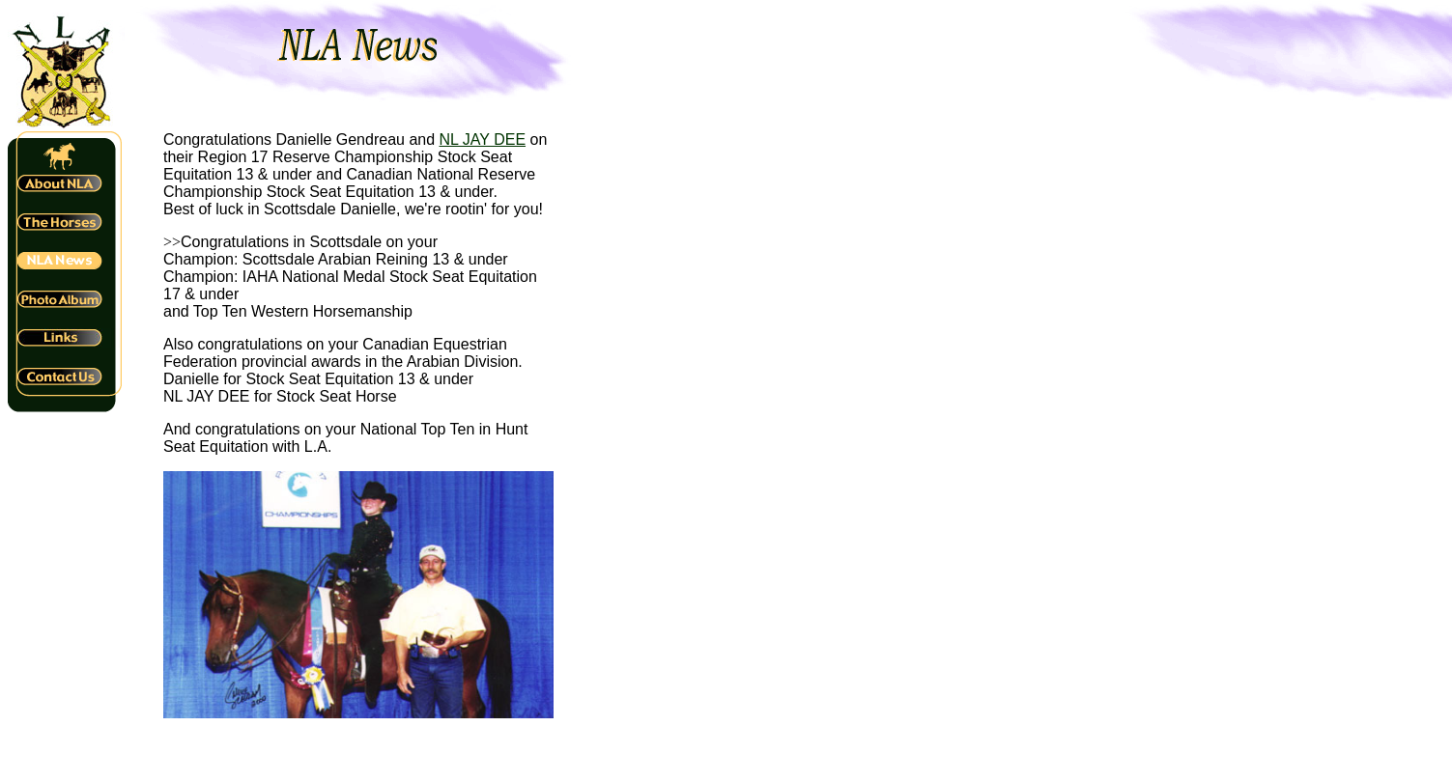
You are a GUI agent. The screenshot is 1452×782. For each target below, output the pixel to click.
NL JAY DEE (483, 139)
